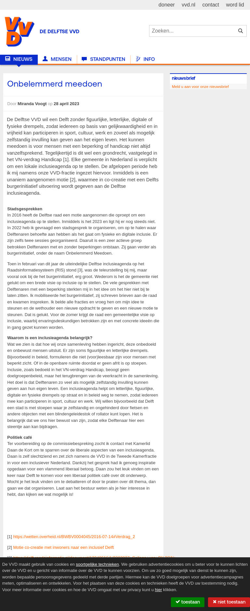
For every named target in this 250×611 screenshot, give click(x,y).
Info (145, 59)
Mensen (57, 59)
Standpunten (103, 59)
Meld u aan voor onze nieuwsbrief (200, 86)
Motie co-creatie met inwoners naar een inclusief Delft (63, 547)
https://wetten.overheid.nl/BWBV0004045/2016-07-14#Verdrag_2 (74, 536)
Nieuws (19, 59)
